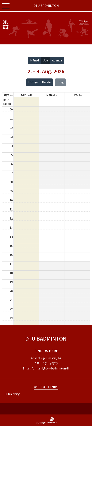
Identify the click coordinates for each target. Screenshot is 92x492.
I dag (60, 82)
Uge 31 (8, 95)
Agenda (57, 60)
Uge (45, 60)
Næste (46, 82)
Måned (34, 60)
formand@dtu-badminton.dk (50, 368)
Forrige (33, 82)
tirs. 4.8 (77, 95)
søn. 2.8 (26, 95)
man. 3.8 (51, 95)
